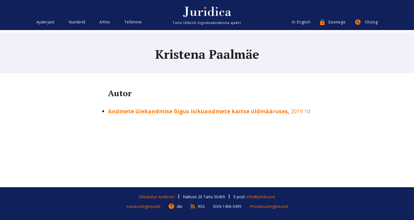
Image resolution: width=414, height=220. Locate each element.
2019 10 (300, 111)
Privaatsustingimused (269, 206)
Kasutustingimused (143, 206)
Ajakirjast (45, 24)
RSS (201, 206)
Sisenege (337, 24)
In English (301, 24)
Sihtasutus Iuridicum (157, 196)
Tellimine (133, 24)
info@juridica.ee (261, 196)
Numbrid (77, 24)
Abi (179, 206)
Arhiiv (104, 24)
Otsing (371, 24)
